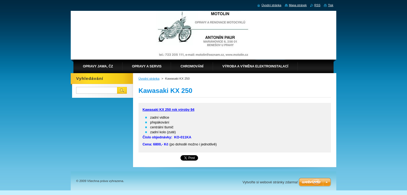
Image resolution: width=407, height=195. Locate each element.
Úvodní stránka (148, 78)
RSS (317, 5)
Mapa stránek (298, 5)
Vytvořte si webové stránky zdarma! (270, 182)
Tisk (330, 5)
